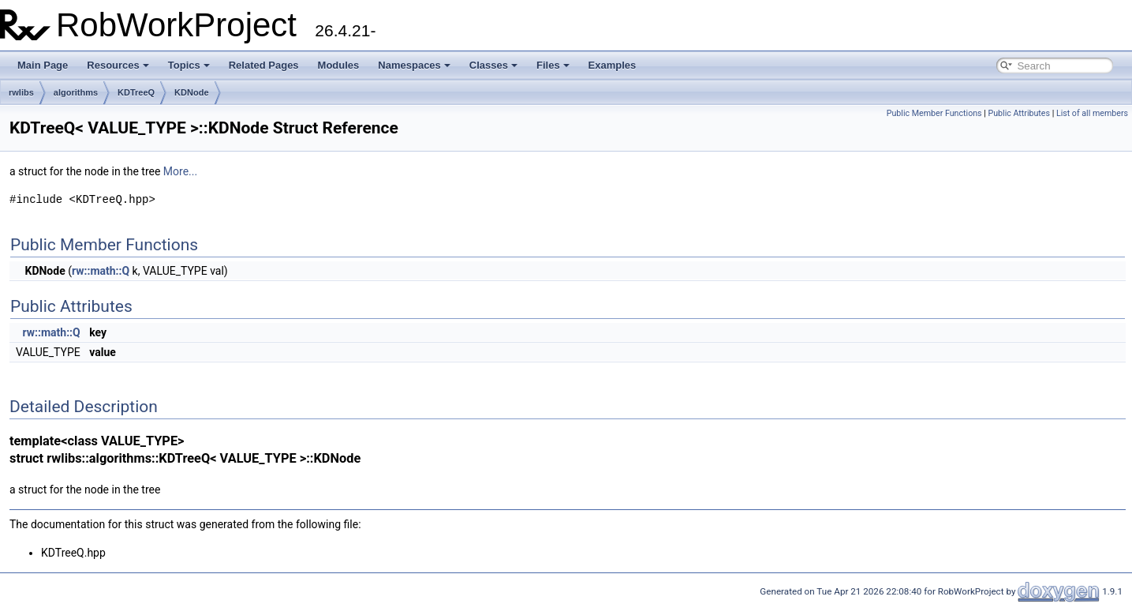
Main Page (42, 65)
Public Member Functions (934, 113)
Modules (339, 65)
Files (553, 65)
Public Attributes (1019, 113)
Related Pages (264, 65)
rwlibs (21, 92)
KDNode (191, 92)
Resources (117, 65)
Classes (493, 65)
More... (180, 171)
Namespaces (414, 65)
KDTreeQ (136, 92)
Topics (189, 65)
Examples (612, 65)
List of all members (1092, 113)
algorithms (76, 92)
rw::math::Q (100, 270)
